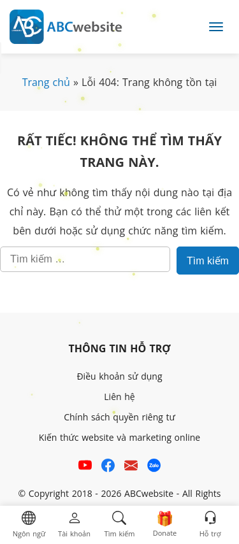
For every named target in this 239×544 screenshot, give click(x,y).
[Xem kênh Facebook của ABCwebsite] (108, 467)
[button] (29, 525)
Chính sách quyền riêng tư (119, 417)
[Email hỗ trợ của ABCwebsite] (131, 467)
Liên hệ (119, 396)
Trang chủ (46, 82)
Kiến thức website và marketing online (119, 437)
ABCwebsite (148, 493)
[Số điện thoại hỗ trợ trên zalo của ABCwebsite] (154, 467)
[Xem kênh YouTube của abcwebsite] (85, 467)
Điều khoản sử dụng (119, 376)
